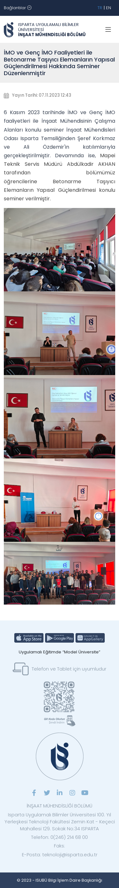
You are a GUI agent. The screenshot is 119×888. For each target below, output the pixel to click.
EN (108, 8)
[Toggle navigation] (17, 8)
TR (99, 8)
